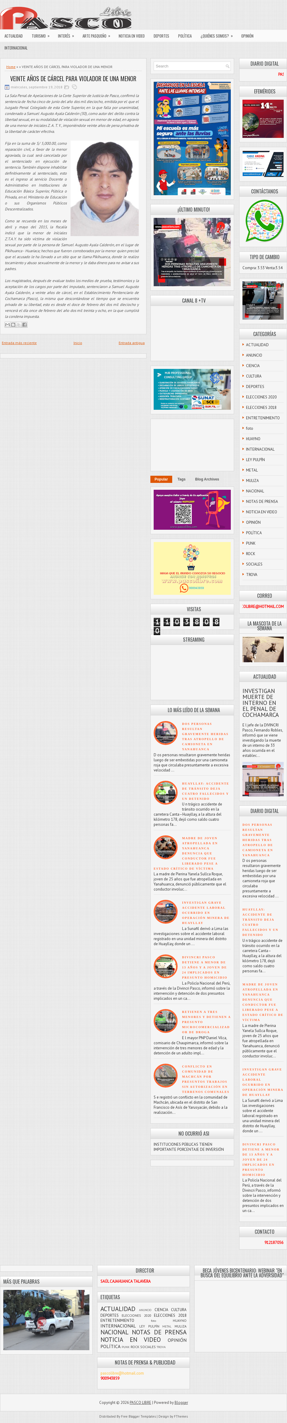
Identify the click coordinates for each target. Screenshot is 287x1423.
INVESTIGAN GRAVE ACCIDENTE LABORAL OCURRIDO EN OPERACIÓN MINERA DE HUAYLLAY (206, 913)
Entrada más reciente (19, 343)
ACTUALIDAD (13, 36)
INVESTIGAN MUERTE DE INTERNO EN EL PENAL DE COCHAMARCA (260, 703)
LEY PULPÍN (255, 459)
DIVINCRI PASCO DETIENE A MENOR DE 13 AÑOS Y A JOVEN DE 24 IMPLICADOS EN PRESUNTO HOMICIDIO (205, 967)
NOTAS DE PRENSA (262, 501)
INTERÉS (68, 34)
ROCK (250, 553)
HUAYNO (253, 438)
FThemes (181, 1416)
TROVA (251, 574)
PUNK (251, 543)
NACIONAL (255, 491)
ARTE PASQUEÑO (98, 34)
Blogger (181, 1402)
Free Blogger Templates (138, 1416)
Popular (161, 479)
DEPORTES (161, 36)
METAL (252, 470)
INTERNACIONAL (16, 48)
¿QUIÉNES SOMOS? (219, 34)
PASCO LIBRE (140, 1402)
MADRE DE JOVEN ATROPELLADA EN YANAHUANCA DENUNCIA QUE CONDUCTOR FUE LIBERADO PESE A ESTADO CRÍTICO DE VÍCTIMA (186, 853)
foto (249, 428)
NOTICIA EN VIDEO (132, 36)
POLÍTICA (185, 36)
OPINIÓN (247, 36)
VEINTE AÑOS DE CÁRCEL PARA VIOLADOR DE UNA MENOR (73, 78)
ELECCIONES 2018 (261, 407)
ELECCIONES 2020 (261, 397)
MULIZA (252, 480)
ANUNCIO (254, 355)
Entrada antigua (132, 343)
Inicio (78, 343)
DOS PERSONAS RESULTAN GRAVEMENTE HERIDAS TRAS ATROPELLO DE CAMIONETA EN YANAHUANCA (257, 840)
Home (11, 66)
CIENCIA (253, 365)
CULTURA (254, 376)
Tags (182, 479)
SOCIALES (254, 564)
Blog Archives (207, 479)
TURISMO (43, 34)
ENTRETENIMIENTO (263, 418)
